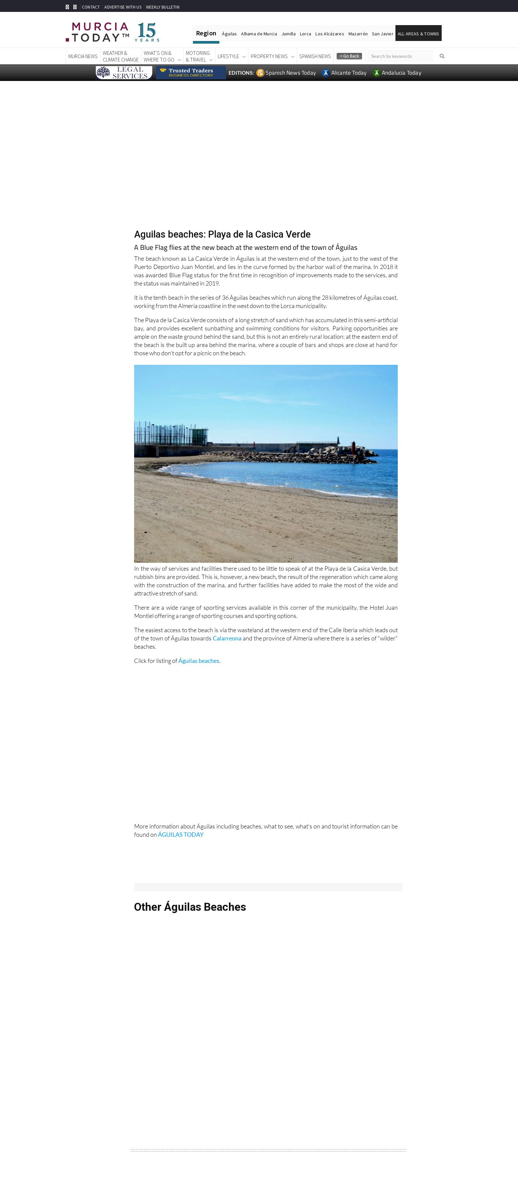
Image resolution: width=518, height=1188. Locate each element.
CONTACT (91, 7)
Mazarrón (358, 34)
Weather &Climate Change (121, 56)
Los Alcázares (329, 34)
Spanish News (315, 56)
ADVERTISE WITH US (122, 7)
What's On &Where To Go (159, 56)
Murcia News (83, 56)
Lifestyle (228, 56)
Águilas (229, 34)
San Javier (382, 34)
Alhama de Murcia (259, 34)
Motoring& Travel (198, 56)
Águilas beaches (198, 660)
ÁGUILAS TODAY (181, 834)
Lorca (305, 34)
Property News (269, 56)
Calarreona (227, 638)
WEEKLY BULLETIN (162, 7)
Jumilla (288, 34)
